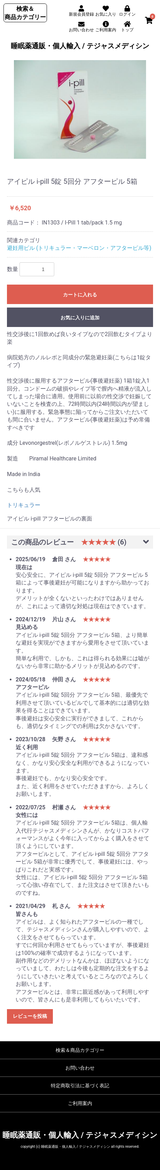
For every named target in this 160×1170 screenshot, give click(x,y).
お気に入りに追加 (80, 317)
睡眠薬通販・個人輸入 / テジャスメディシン (80, 46)
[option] (80, 109)
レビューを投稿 (30, 1016)
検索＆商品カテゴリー (80, 1050)
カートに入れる (80, 294)
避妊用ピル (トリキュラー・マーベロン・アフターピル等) (79, 248)
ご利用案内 (80, 1103)
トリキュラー (23, 505)
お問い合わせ (80, 1068)
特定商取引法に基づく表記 (80, 1085)
